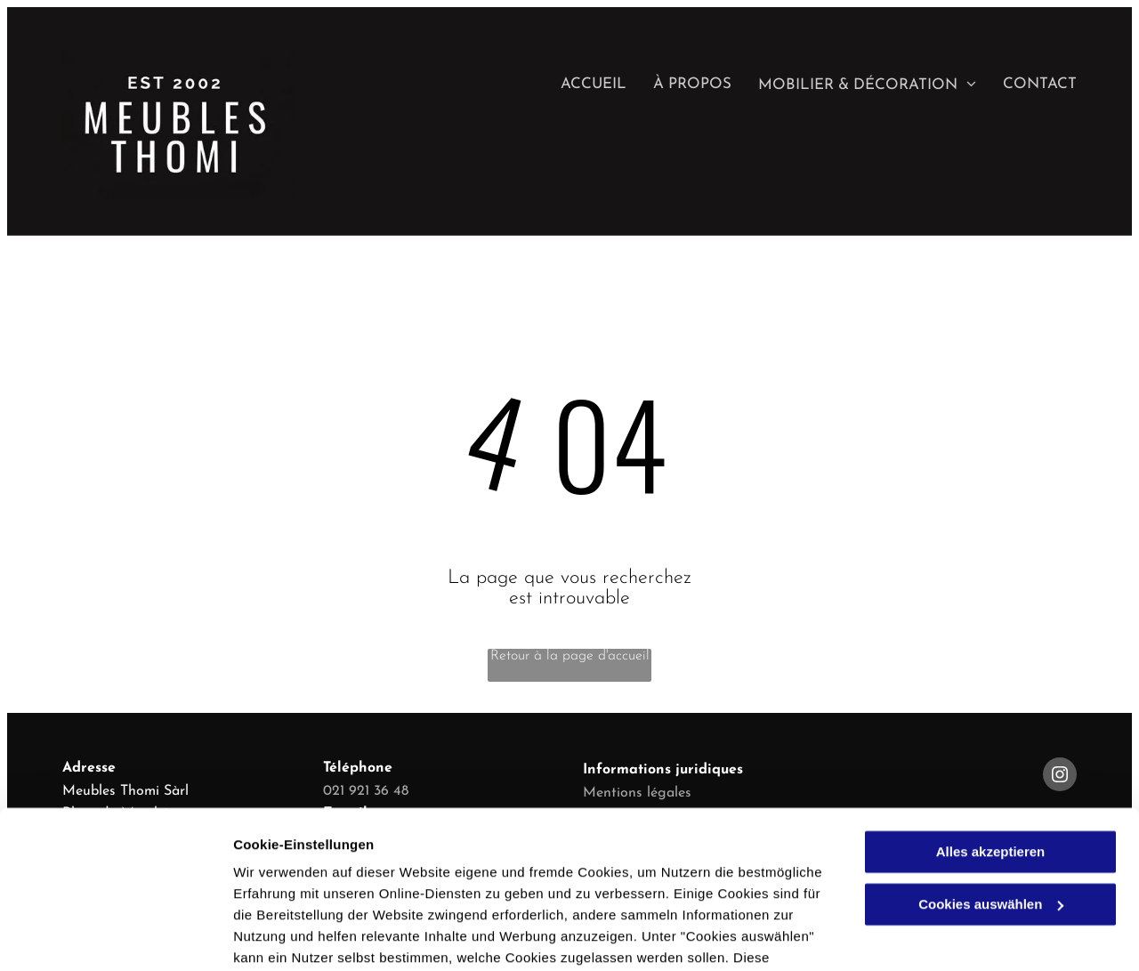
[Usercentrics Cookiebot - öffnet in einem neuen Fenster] (115, 936)
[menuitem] (580, 84)
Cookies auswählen (296, 935)
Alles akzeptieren (991, 738)
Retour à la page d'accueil (570, 656)
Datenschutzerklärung (437, 886)
